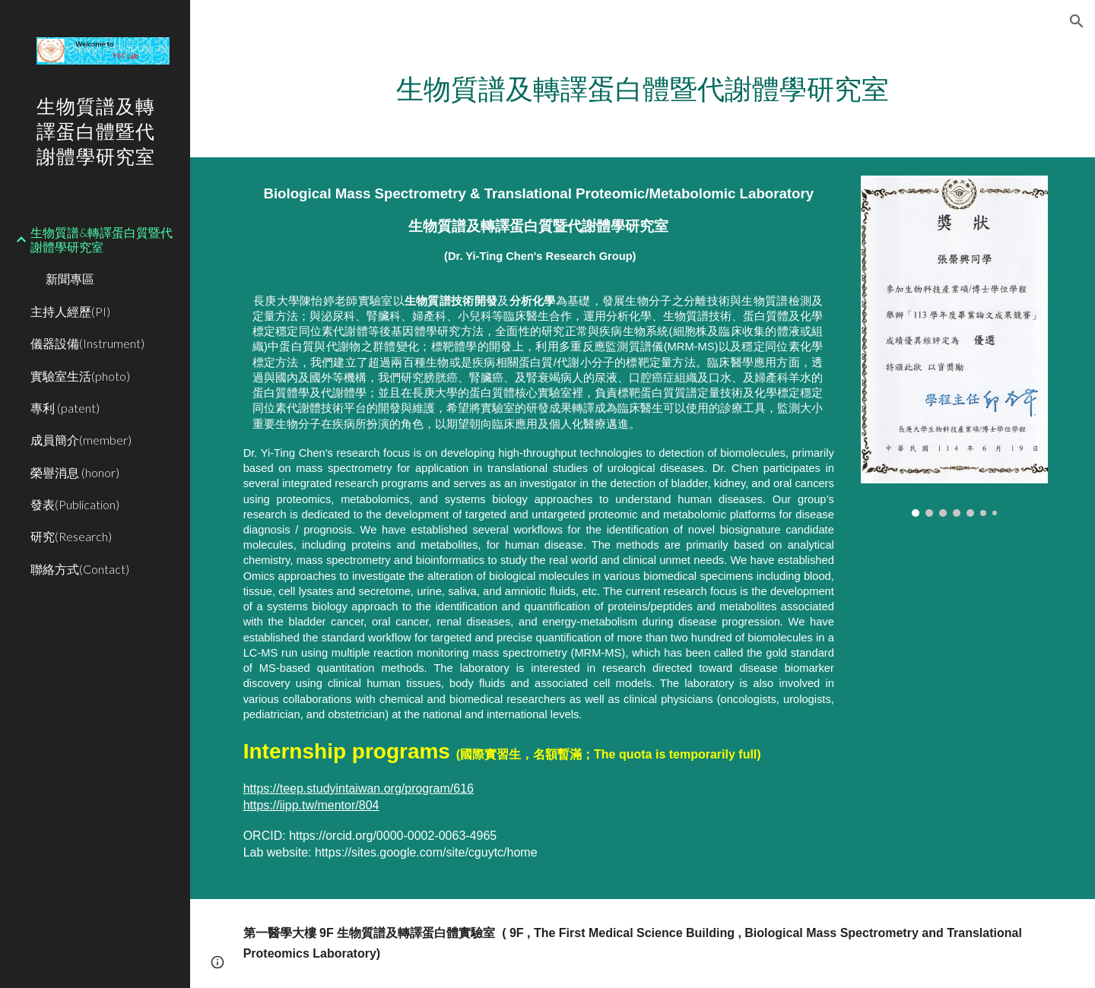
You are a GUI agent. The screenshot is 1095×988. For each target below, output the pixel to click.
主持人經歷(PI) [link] (70, 311)
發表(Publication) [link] (74, 504)
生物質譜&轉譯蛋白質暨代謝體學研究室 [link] (101, 239)
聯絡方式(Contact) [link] (79, 569)
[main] (643, 89)
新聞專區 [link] (70, 278)
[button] (1076, 21)
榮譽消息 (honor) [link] (74, 472)
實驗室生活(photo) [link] (80, 376)
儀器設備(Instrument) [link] (87, 343)
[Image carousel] (954, 347)
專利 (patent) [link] (65, 408)
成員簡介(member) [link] (81, 439)
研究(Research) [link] (71, 536)
